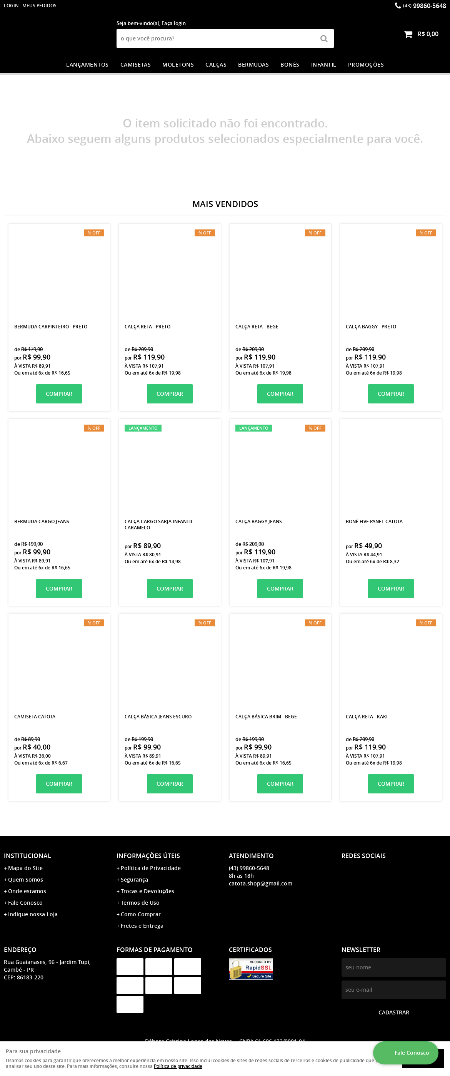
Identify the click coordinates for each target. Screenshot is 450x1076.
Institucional (27, 856)
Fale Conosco (25, 902)
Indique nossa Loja (33, 914)
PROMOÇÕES (366, 64)
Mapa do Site (25, 868)
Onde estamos (27, 891)
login (11, 5)
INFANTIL (324, 64)
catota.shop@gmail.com (260, 883)
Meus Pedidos (39, 5)
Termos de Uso (140, 902)
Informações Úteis (148, 856)
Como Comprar (141, 914)
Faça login (174, 23)
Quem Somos (25, 879)
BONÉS (290, 64)
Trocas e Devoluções (147, 891)
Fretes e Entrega (142, 925)
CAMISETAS (135, 64)
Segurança (134, 879)
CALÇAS (216, 64)
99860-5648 (424, 6)
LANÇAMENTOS (87, 64)
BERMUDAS (253, 64)
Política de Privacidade (151, 868)
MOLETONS (178, 64)
